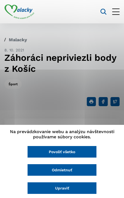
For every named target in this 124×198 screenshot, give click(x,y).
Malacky (18, 39)
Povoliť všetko (62, 152)
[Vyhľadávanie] (103, 12)
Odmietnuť (62, 170)
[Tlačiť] (91, 101)
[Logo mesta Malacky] (19, 11)
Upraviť (62, 188)
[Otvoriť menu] (116, 12)
